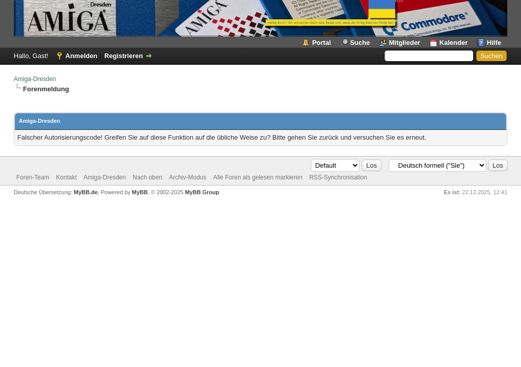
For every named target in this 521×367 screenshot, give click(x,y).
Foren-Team (32, 177)
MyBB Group (202, 192)
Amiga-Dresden (35, 79)
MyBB (140, 192)
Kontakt (66, 177)
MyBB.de (86, 192)
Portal (321, 42)
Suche (360, 42)
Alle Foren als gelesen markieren (257, 177)
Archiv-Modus (187, 177)
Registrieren (123, 56)
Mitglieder (404, 42)
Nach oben (147, 177)
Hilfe (494, 42)
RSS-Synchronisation (338, 177)
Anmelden (82, 56)
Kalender (454, 42)
